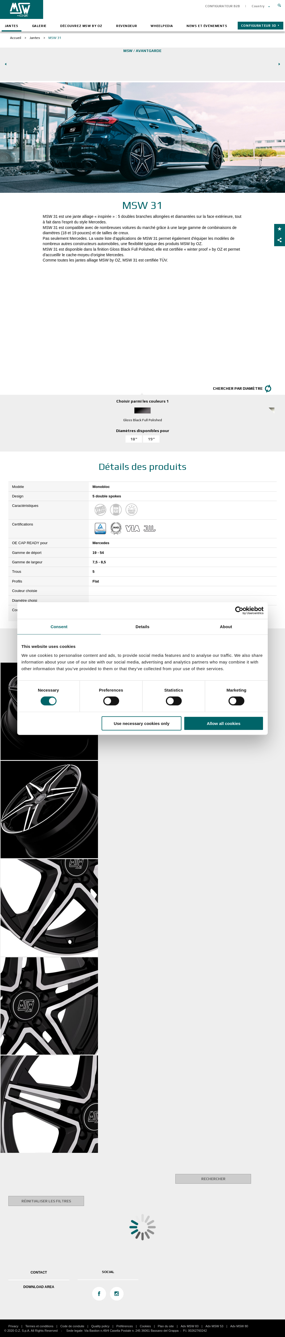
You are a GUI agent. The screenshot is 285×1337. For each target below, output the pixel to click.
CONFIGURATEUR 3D (258, 26)
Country (258, 6)
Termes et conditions (39, 1326)
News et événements (206, 26)
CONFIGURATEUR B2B (222, 6)
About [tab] (226, 626)
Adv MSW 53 (214, 1326)
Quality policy (100, 1326)
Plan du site (166, 1326)
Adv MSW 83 (189, 1326)
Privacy (13, 1326)
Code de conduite (72, 1326)
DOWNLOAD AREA (38, 1287)
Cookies (145, 1326)
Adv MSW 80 (239, 1326)
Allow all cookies (223, 723)
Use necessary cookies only (141, 723)
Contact (39, 1272)
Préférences (124, 1326)
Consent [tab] (59, 626)
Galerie (39, 26)
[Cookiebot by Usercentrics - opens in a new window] (239, 610)
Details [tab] (142, 626)
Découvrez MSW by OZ (81, 26)
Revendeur (126, 26)
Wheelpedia (162, 26)
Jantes (11, 26)
